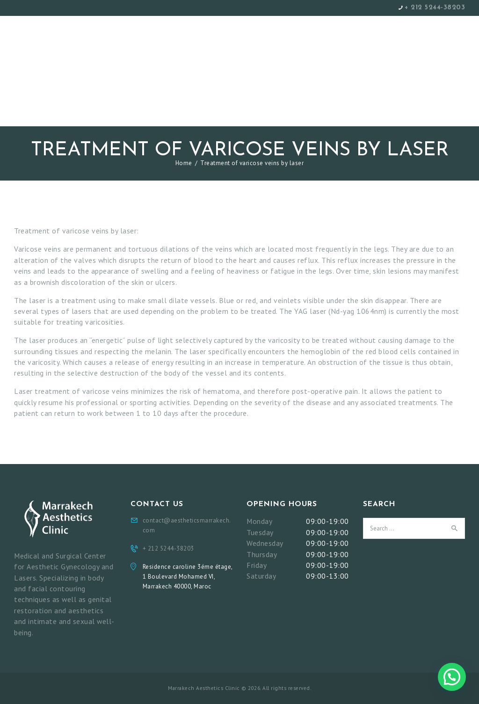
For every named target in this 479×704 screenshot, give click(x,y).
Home (183, 163)
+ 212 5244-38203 (435, 7)
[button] (452, 677)
